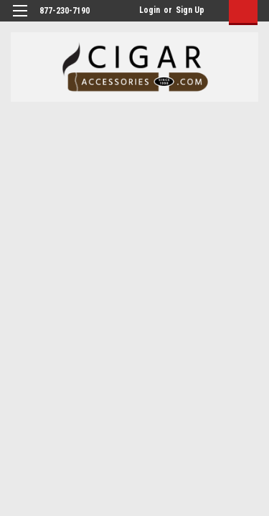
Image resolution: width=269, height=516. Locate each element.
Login (149, 10)
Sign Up (190, 10)
